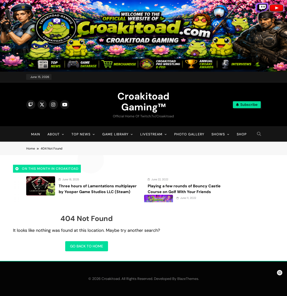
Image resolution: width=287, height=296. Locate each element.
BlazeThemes (187, 279)
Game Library (115, 134)
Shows (218, 134)
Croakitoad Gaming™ (143, 101)
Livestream (151, 134)
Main (35, 134)
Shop (242, 134)
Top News (80, 134)
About (53, 134)
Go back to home (86, 246)
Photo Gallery (189, 134)
